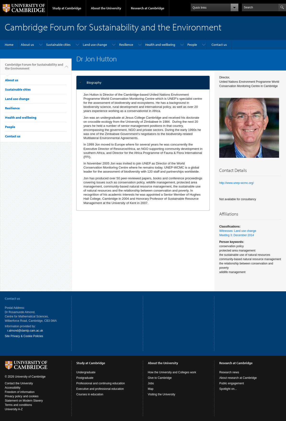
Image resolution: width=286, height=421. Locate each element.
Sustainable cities (58, 44)
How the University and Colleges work (172, 372)
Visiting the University (161, 394)
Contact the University (19, 383)
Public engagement (231, 383)
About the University (106, 8)
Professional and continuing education (100, 383)
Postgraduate (84, 378)
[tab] (143, 82)
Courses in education (89, 394)
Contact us (219, 44)
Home (9, 44)
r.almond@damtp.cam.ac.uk (25, 330)
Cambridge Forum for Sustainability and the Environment (34, 68)
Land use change (95, 44)
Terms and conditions (18, 405)
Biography (94, 82)
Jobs (151, 383)
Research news (229, 372)
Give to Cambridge (160, 378)
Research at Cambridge (147, 8)
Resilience (126, 44)
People (192, 44)
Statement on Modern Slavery (24, 400)
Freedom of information (19, 392)
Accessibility (12, 387)
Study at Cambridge (66, 8)
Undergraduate (85, 372)
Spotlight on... (228, 389)
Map (150, 389)
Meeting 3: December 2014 (236, 235)
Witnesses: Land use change (237, 231)
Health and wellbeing (160, 44)
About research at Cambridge (238, 378)
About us (27, 44)
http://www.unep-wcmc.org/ (236, 183)
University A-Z (14, 409)
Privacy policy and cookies (22, 396)
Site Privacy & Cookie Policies (24, 336)
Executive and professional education (100, 389)
